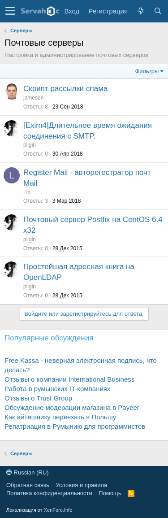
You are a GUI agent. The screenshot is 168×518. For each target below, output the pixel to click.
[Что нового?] (140, 11)
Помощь (110, 493)
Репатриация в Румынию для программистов (74, 426)
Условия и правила (81, 485)
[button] (10, 11)
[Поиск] (157, 11)
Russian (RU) (27, 472)
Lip (26, 192)
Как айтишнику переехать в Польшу (60, 417)
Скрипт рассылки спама (65, 88)
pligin (29, 145)
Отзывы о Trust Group (38, 398)
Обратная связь (27, 485)
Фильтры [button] (147, 71)
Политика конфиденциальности (49, 493)
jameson (33, 98)
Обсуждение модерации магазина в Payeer (71, 407)
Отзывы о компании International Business (69, 379)
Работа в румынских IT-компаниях (57, 388)
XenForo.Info (58, 510)
